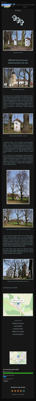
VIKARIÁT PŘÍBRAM (18, 326)
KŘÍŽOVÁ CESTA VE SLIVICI (18, 323)
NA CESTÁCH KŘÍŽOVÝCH (18, 334)
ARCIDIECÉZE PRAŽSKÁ (18, 329)
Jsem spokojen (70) (7, 371)
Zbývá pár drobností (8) (8, 375)
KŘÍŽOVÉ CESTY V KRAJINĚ (18, 331)
